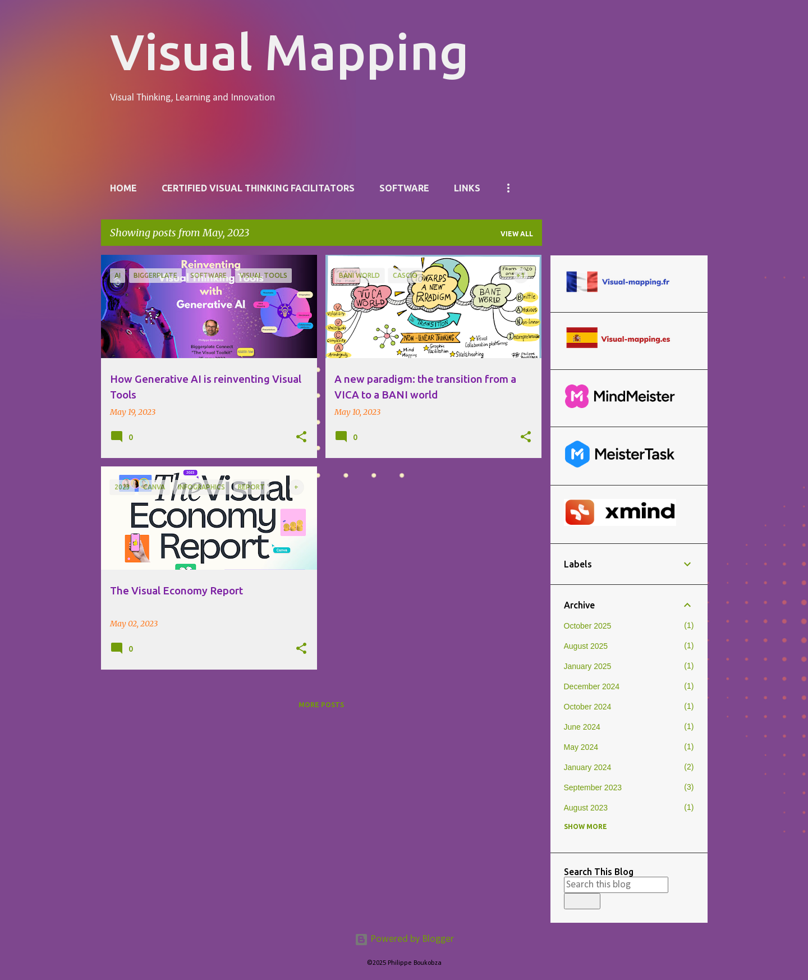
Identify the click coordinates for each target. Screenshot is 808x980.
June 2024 (582, 726)
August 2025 (586, 646)
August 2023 (586, 807)
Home (123, 188)
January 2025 (588, 666)
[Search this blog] (616, 885)
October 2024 (588, 706)
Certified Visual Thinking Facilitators (258, 188)
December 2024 (592, 686)
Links (467, 188)
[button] (301, 437)
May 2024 (581, 747)
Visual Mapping (289, 51)
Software (404, 188)
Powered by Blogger (404, 939)
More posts (321, 704)
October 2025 (588, 625)
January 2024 (588, 767)
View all (517, 233)
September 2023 (593, 787)
